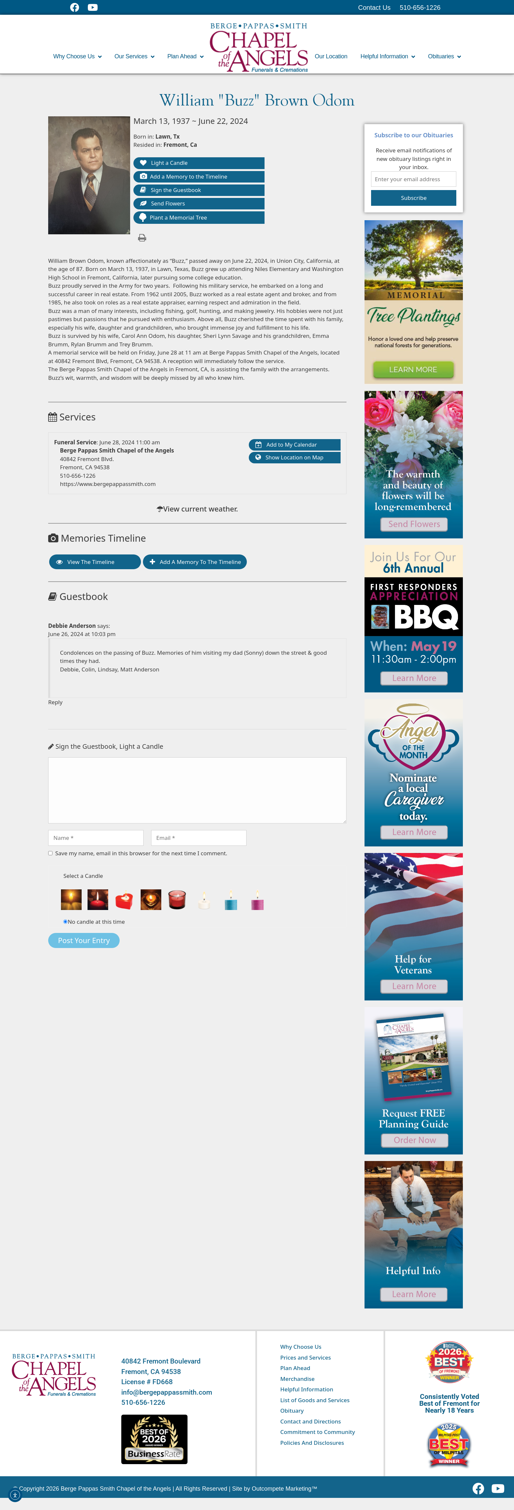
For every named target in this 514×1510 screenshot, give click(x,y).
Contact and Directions (310, 1421)
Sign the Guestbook (171, 191)
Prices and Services (305, 1357)
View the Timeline (85, 563)
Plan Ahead (185, 56)
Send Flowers (163, 204)
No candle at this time (96, 922)
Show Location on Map (290, 459)
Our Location (331, 56)
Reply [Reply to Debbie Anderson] (55, 703)
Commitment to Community (317, 1432)
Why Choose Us (77, 56)
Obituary (292, 1410)
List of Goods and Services (315, 1400)
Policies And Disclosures (312, 1442)
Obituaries (444, 56)
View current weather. (200, 509)
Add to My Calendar (286, 446)
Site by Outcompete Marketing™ (274, 1488)
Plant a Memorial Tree (172, 218)
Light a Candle (164, 163)
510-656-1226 (77, 476)
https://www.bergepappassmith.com (108, 485)
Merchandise (297, 1379)
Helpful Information (388, 56)
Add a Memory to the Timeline (184, 177)
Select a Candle (83, 877)
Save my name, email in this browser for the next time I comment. (141, 854)
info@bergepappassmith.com (166, 1392)
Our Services (134, 56)
